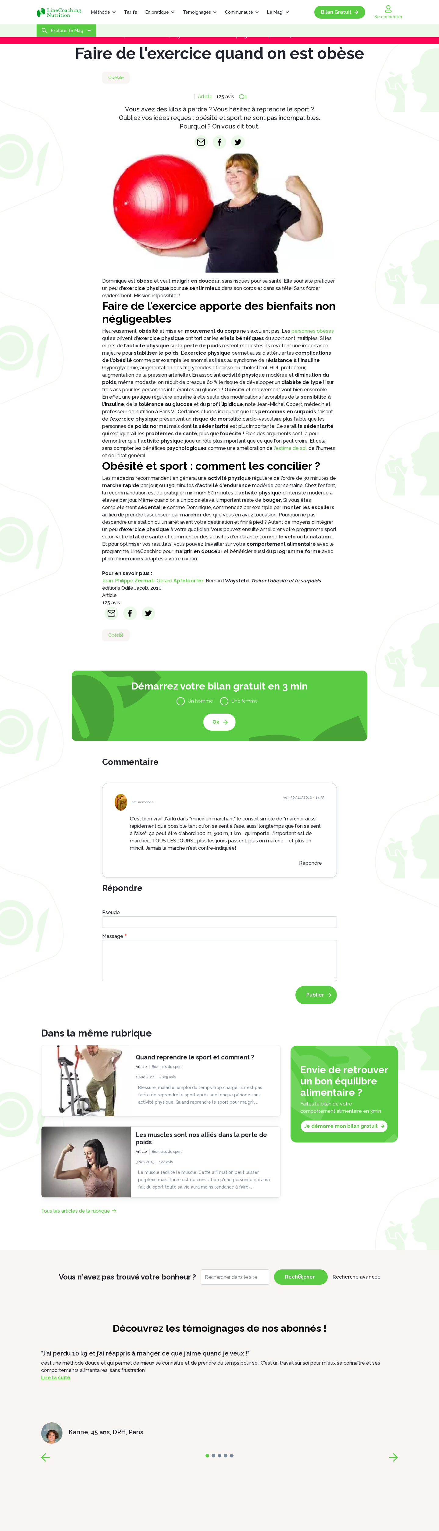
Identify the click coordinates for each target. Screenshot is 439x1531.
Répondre (310, 863)
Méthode (100, 12)
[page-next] (393, 1457)
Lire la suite (55, 1378)
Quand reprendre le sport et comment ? (195, 1057)
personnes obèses (312, 331)
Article (205, 97)
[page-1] (213, 1455)
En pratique (157, 12)
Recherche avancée (356, 1277)
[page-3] (225, 1455)
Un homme (201, 701)
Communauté (239, 12)
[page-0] (207, 1455)
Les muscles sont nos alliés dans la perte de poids (201, 1138)
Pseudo (111, 912)
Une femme (243, 701)
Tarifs (130, 12)
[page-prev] (45, 1457)
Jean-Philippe (128, 581)
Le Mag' (275, 12)
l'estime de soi (290, 448)
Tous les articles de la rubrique (75, 1211)
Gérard (180, 581)
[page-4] (232, 1455)
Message (112, 936)
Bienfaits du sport (167, 1067)
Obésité (115, 77)
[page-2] (219, 1455)
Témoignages (197, 12)
